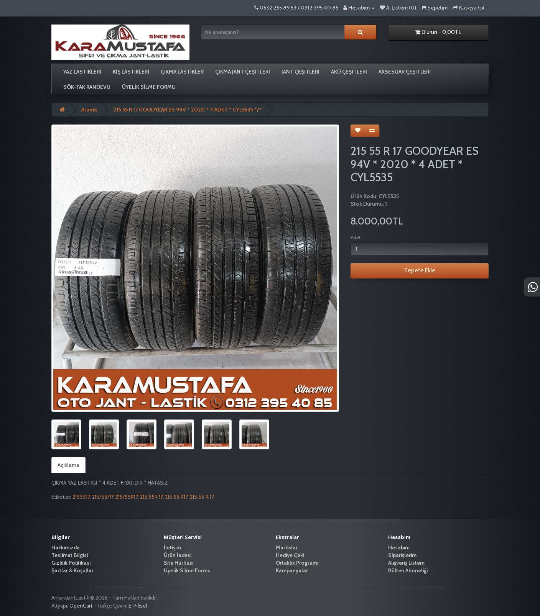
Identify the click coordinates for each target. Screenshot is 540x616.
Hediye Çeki (290, 555)
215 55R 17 (151, 496)
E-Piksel (137, 605)
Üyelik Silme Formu (149, 87)
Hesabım (399, 547)
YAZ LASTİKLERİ (82, 71)
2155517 (81, 496)
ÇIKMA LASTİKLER (182, 71)
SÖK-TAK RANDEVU (86, 87)
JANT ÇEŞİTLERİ (300, 71)
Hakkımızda (65, 547)
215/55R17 (126, 496)
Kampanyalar (292, 570)
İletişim (172, 547)
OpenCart (80, 605)
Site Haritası (178, 562)
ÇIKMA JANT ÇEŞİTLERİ (242, 71)
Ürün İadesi (177, 555)
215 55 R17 (176, 496)
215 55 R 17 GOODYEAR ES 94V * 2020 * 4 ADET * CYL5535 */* (188, 109)
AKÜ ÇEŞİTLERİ (349, 71)
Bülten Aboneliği (408, 570)
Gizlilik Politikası (71, 562)
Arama (89, 109)
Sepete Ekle (419, 270)
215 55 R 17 (202, 496)
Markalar (287, 547)
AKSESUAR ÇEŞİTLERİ (405, 71)
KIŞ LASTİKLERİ (131, 71)
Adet (356, 237)
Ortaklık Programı (297, 562)
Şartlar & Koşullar (72, 570)
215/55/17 (102, 496)
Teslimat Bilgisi (69, 555)
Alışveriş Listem (406, 562)
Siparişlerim (402, 555)
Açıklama (68, 465)
